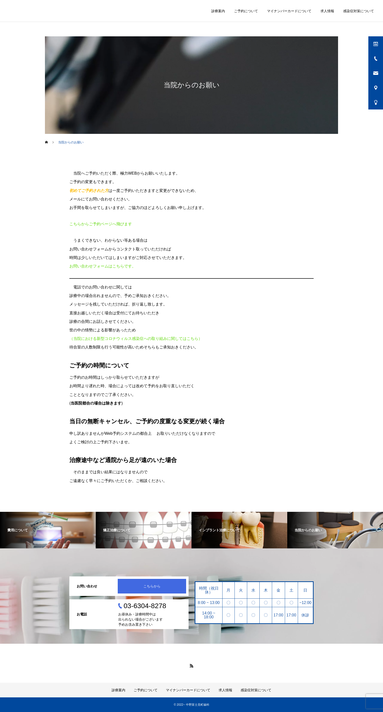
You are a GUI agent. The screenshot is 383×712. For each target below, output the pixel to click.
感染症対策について (358, 11)
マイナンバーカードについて (289, 11)
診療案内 (218, 11)
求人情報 (327, 11)
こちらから (151, 586)
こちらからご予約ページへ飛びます (100, 224)
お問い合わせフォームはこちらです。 (102, 266)
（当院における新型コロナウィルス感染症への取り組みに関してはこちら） (135, 338)
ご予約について (246, 11)
